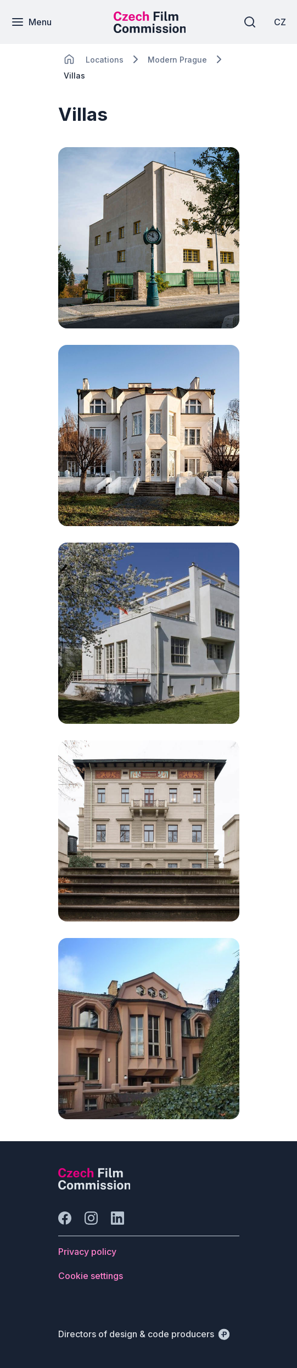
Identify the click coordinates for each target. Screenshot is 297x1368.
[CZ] (280, 22)
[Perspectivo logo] (94, 1186)
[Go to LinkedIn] (117, 1218)
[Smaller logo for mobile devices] (150, 29)
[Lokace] (105, 59)
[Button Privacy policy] (87, 1251)
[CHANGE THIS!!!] (69, 59)
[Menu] (31, 22)
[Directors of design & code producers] (143, 1334)
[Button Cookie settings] (90, 1275)
